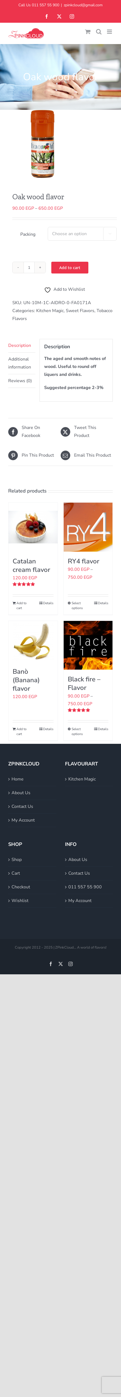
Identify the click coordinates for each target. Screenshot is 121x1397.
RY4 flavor (83, 561)
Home (18, 779)
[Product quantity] (29, 267)
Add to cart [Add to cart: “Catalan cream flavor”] (21, 605)
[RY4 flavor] (88, 527)
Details (48, 603)
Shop (17, 860)
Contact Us (22, 806)
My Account (23, 820)
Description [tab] (19, 345)
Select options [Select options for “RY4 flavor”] (77, 605)
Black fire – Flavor (84, 683)
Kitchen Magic (50, 311)
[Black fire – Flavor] (88, 645)
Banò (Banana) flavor (26, 680)
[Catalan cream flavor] (33, 527)
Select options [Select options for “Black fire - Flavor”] (77, 731)
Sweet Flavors (80, 311)
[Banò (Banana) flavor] (33, 641)
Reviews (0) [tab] (20, 381)
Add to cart (69, 267)
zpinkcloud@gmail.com (83, 5)
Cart (16, 873)
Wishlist (20, 901)
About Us (21, 793)
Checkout (21, 887)
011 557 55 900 (85, 887)
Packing (27, 234)
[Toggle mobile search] (99, 31)
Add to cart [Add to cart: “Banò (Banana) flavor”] (21, 731)
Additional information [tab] (19, 363)
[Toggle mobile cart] (88, 31)
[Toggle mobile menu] (110, 31)
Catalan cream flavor (31, 565)
